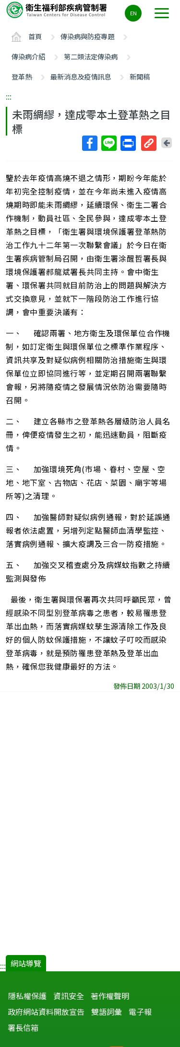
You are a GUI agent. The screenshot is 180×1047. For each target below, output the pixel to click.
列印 (128, 143)
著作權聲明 (110, 995)
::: (9, 96)
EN (133, 13)
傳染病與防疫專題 (87, 36)
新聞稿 (140, 76)
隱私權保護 (27, 995)
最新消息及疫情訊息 (80, 76)
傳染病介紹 (28, 56)
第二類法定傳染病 (91, 56)
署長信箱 (23, 1027)
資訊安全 (68, 995)
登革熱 (22, 76)
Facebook (89, 143)
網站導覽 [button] (26, 963)
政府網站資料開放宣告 (46, 1011)
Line (108, 143)
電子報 (140, 1011)
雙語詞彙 (106, 1011)
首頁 (35, 36)
